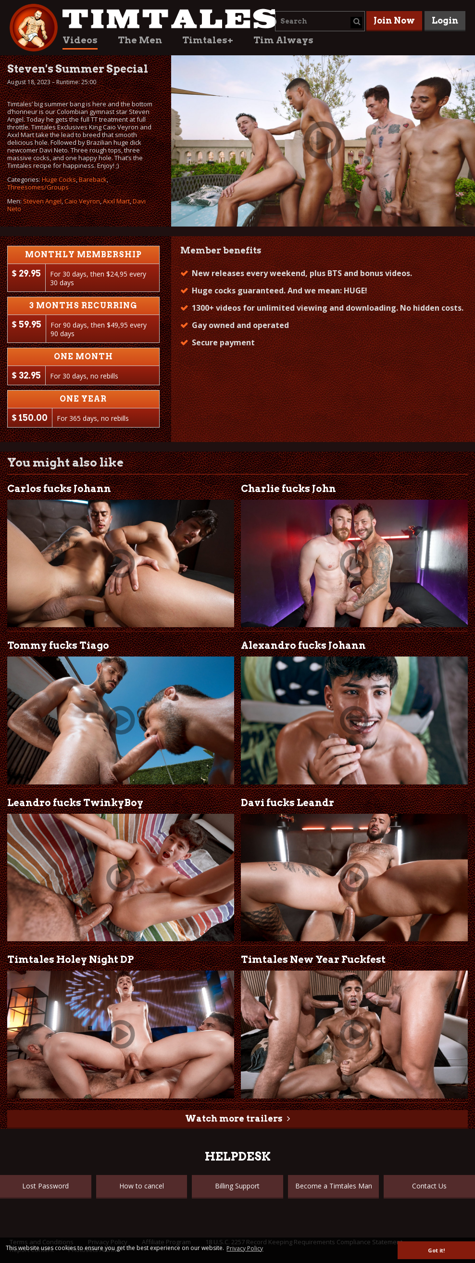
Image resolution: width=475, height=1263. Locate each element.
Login (445, 20)
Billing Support (237, 1185)
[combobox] (320, 21)
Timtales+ (207, 40)
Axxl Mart (116, 201)
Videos (80, 40)
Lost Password (45, 1185)
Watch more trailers (233, 1118)
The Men (140, 40)
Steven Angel (42, 201)
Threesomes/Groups (38, 187)
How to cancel (141, 1185)
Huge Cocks (59, 179)
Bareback (93, 179)
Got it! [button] (436, 1250)
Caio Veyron (82, 201)
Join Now (394, 20)
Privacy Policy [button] (244, 1248)
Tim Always (283, 40)
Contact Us (429, 1185)
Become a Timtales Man (333, 1185)
